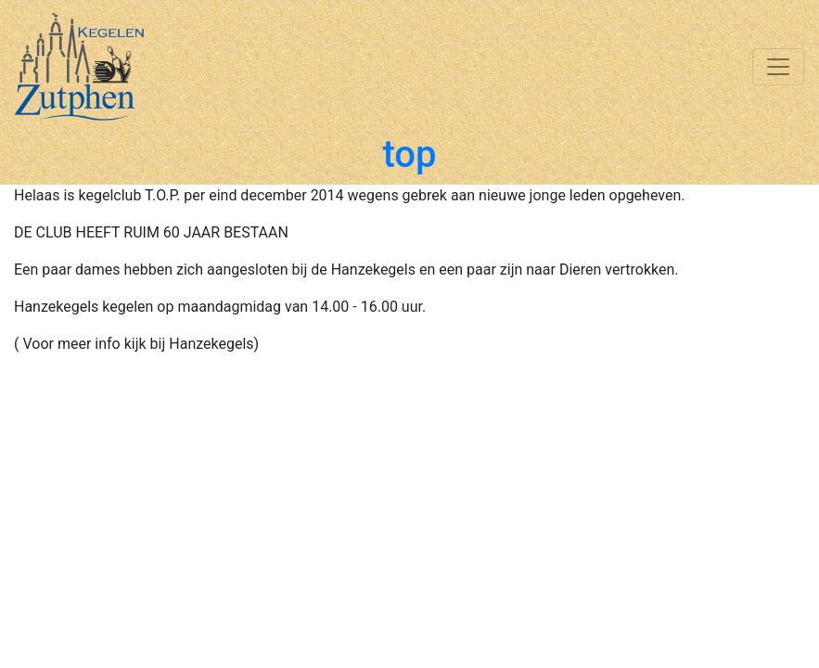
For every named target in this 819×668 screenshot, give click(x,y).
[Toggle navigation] (778, 66)
